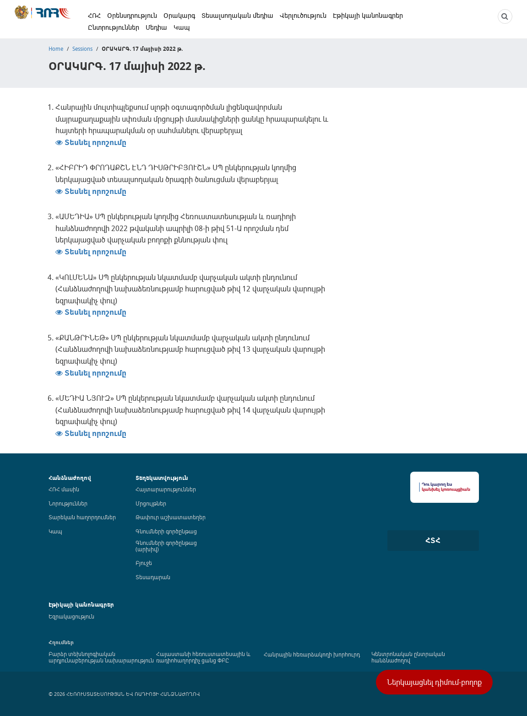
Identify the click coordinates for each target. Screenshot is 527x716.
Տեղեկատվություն (162, 478)
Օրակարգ (179, 15)
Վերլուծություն (303, 15)
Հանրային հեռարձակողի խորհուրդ (312, 654)
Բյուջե (144, 563)
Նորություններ (68, 503)
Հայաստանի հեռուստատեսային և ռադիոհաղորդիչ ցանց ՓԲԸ (203, 657)
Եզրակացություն (71, 616)
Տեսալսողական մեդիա (237, 15)
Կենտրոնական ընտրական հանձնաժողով (408, 657)
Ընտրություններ (113, 27)
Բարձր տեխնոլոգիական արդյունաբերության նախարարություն (101, 657)
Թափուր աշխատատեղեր (171, 517)
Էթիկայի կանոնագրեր (368, 15)
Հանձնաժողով (70, 478)
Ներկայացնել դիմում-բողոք (434, 682)
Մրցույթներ (151, 503)
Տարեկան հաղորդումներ (82, 517)
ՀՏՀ (432, 540)
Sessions (82, 48)
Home (56, 48)
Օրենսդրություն (132, 15)
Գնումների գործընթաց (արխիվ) (166, 545)
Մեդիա (156, 27)
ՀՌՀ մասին (64, 489)
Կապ (182, 27)
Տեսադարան (153, 577)
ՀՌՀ (94, 15)
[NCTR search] (505, 16)
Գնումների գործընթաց (166, 531)
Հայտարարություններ (166, 489)
